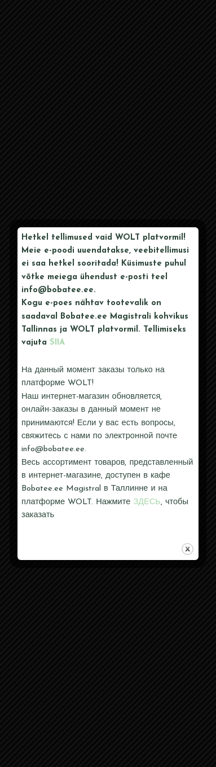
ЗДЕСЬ (147, 502)
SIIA (57, 342)
